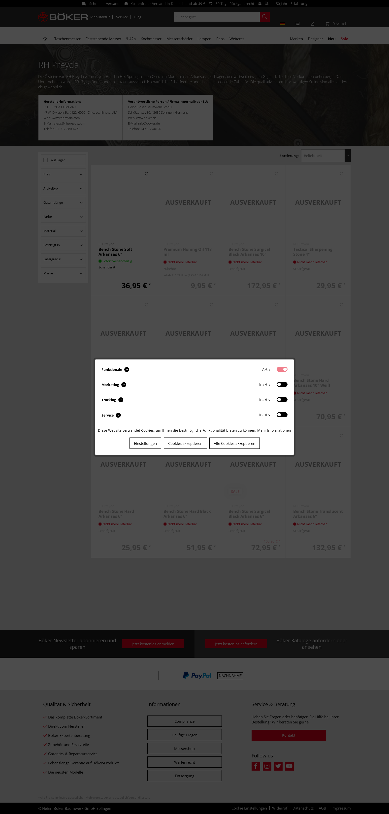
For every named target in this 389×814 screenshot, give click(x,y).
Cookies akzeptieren (185, 443)
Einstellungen (145, 443)
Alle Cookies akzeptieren (234, 443)
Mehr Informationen (274, 430)
